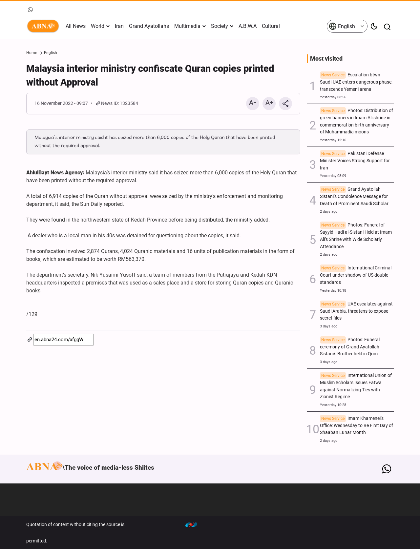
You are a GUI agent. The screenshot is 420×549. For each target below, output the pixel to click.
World (97, 26)
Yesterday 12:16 (333, 140)
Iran (119, 26)
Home (31, 52)
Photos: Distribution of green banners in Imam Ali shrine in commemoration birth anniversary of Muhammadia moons (356, 121)
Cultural (271, 26)
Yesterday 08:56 (333, 97)
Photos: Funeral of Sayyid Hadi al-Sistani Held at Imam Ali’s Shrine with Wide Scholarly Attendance (356, 235)
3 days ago (328, 326)
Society (219, 26)
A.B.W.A (248, 26)
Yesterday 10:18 (333, 290)
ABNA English (44, 26)
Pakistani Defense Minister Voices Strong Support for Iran (355, 161)
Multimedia (187, 26)
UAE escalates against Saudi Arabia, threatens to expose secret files (356, 311)
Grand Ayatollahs (149, 26)
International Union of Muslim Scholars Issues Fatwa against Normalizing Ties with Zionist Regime (356, 386)
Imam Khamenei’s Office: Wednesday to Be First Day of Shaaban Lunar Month (356, 426)
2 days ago (328, 211)
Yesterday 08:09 (333, 176)
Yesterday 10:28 (333, 405)
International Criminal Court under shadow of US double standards (355, 275)
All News (76, 26)
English (342, 26)
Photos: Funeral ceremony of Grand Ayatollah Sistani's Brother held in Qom (350, 347)
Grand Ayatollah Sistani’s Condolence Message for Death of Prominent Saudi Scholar (354, 196)
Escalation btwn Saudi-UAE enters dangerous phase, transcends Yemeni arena (356, 82)
